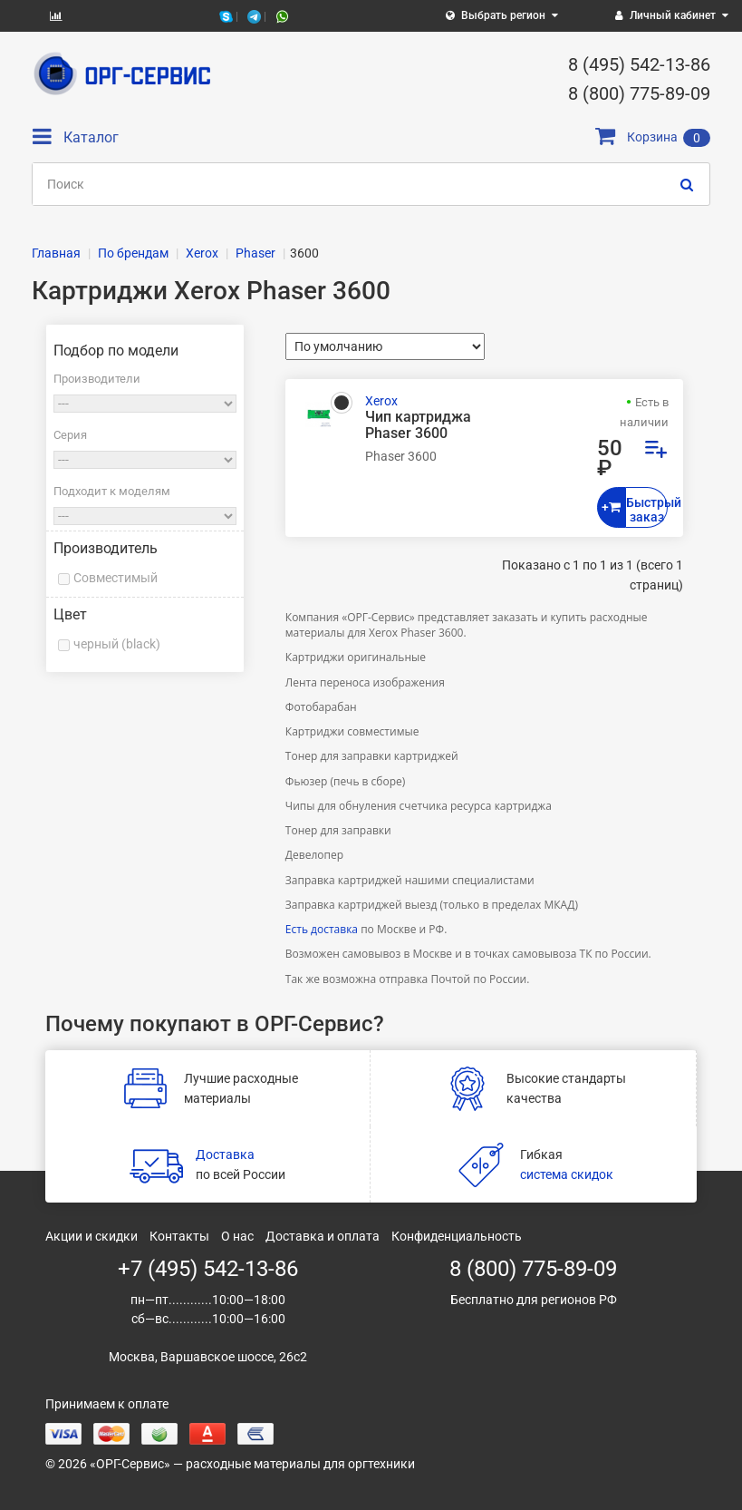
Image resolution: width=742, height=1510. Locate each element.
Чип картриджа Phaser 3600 (418, 425)
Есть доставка (321, 929)
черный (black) (116, 644)
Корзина (652, 137)
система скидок (566, 1174)
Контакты (179, 1236)
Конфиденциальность (456, 1236)
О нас (237, 1236)
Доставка (225, 1154)
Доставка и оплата (322, 1236)
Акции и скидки (91, 1236)
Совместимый (115, 577)
